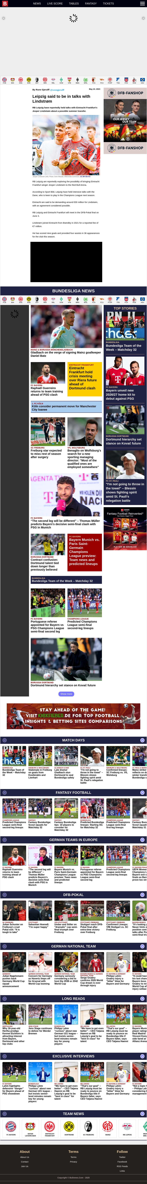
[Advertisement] (73, 49)
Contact (24, 1157)
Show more (66, 689)
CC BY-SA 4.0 (85, 172)
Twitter (122, 1153)
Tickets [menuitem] (108, 3)
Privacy (73, 1157)
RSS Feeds (122, 1162)
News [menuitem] (37, 3)
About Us (24, 1153)
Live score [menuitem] (55, 3)
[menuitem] (16, 3)
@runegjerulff (57, 85)
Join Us (24, 1162)
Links (122, 1166)
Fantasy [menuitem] (91, 3)
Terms (74, 1153)
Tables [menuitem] (74, 3)
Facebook (122, 1157)
